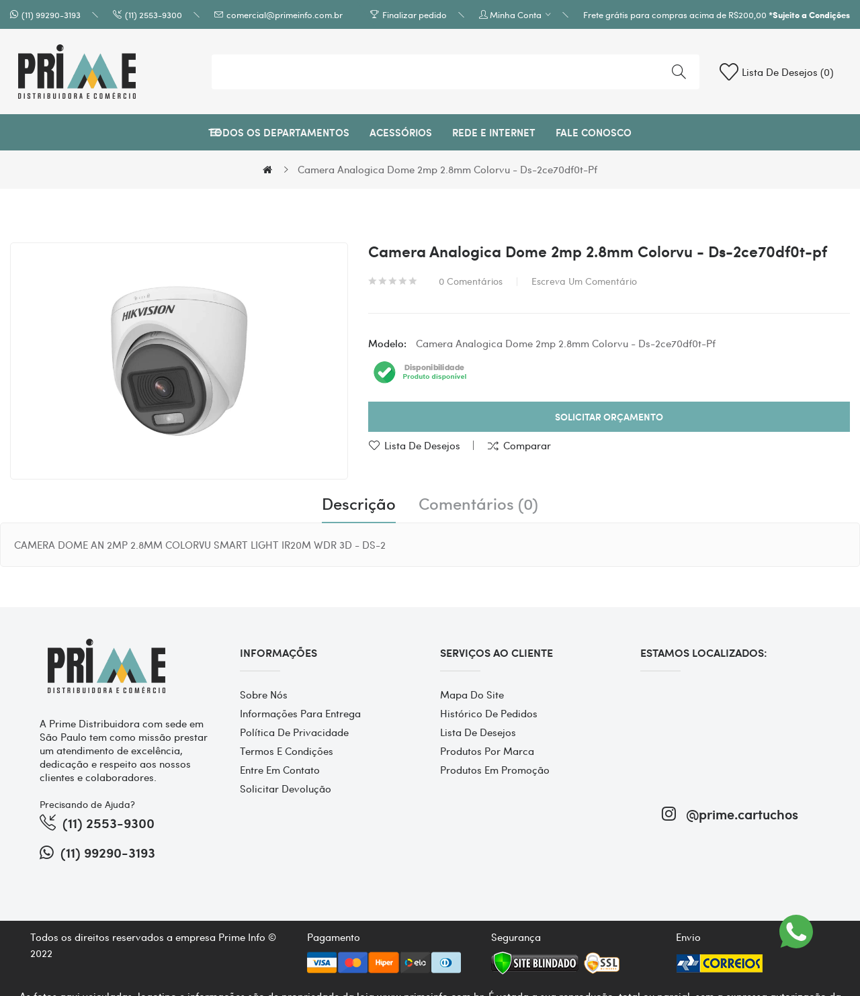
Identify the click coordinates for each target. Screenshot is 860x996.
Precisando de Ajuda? (87, 804)
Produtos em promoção (495, 769)
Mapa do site (472, 694)
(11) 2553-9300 (153, 14)
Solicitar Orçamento (609, 417)
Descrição (359, 503)
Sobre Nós (264, 694)
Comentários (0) (478, 503)
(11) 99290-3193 (51, 14)
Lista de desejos (422, 445)
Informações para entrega (300, 713)
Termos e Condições (286, 750)
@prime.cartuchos (730, 813)
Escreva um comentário (584, 280)
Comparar (527, 445)
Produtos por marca (487, 750)
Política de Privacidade (294, 732)
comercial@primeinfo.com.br (284, 14)
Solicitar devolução (285, 788)
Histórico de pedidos (489, 713)
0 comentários (471, 280)
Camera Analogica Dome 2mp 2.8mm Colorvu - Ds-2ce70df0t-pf (447, 169)
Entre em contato (280, 769)
